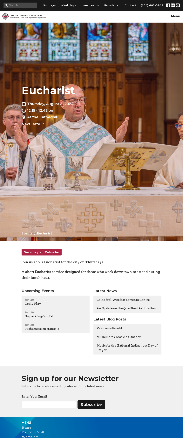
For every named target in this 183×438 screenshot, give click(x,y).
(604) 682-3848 (152, 5)
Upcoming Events (38, 291)
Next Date (33, 124)
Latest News (105, 291)
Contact (130, 5)
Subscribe (91, 404)
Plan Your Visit (33, 432)
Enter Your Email (34, 396)
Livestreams (90, 5)
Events (27, 233)
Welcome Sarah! (109, 328)
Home (26, 427)
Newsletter (112, 5)
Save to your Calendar (41, 252)
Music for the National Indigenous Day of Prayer (127, 348)
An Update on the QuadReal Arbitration (126, 308)
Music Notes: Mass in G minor (119, 337)
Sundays (49, 5)
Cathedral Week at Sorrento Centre (123, 300)
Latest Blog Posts (109, 319)
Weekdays (68, 5)
